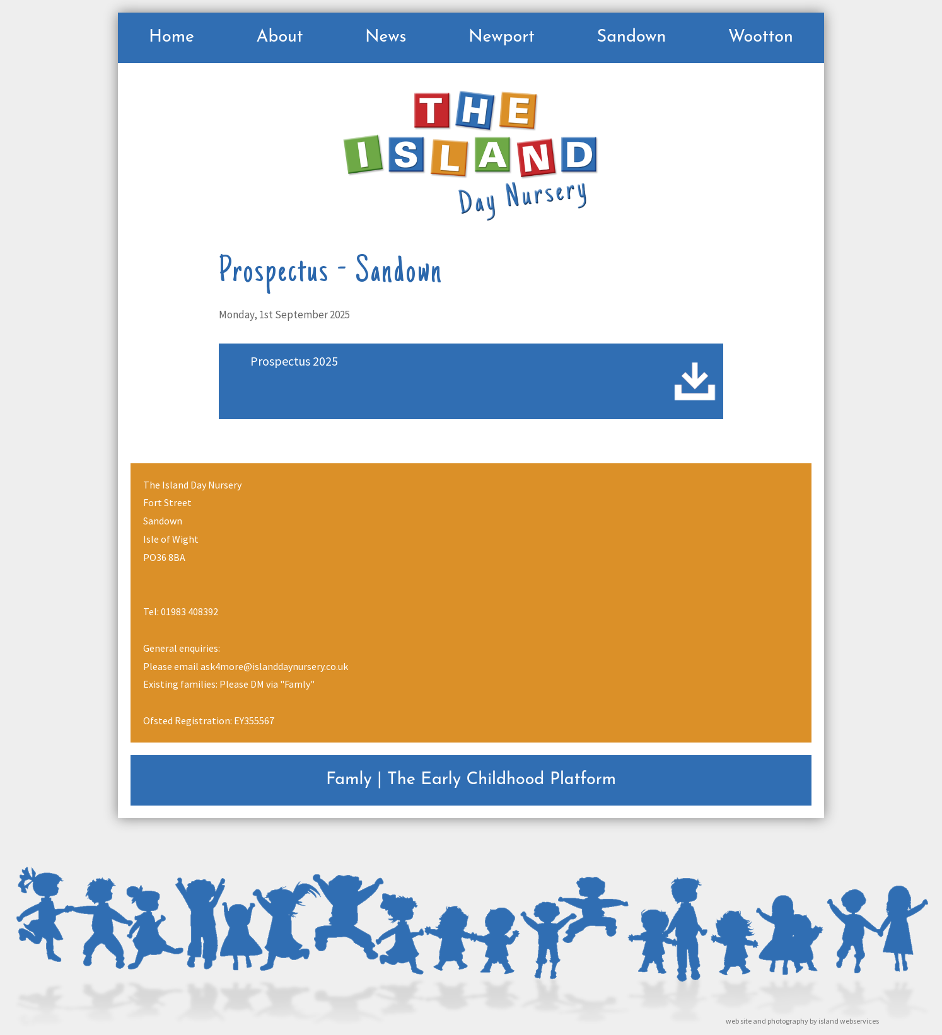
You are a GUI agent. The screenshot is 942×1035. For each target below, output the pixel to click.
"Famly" (297, 684)
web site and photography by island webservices (802, 1021)
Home (171, 37)
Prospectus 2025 (294, 361)
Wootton (760, 37)
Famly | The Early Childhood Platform (471, 780)
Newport (501, 37)
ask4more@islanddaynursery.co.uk (274, 666)
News (386, 37)
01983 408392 (189, 611)
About (279, 37)
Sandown (631, 37)
